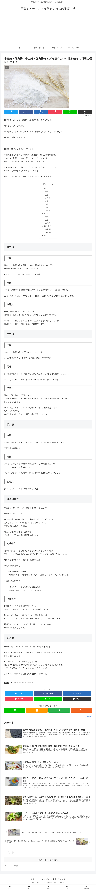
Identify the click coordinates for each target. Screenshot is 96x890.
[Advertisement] (48, 29)
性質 (47, 192)
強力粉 (46, 215)
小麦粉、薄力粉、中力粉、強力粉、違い (22, 685)
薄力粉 (46, 189)
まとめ (46, 238)
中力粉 (46, 202)
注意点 (48, 199)
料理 (7, 685)
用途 (47, 195)
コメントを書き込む (48, 864)
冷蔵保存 (49, 231)
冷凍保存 (49, 235)
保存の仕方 (48, 228)
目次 (45, 184)
